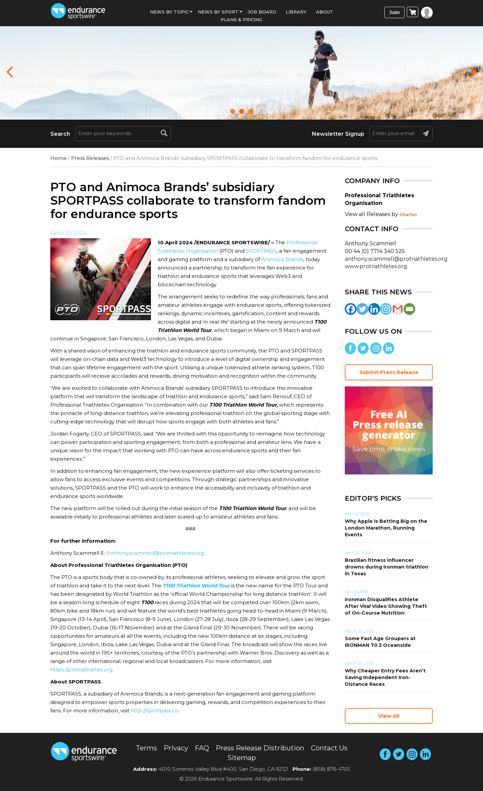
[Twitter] (362, 309)
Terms (146, 748)
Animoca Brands (282, 259)
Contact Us (329, 748)
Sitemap (241, 758)
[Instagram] (386, 309)
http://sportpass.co (154, 710)
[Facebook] (351, 309)
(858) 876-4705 (331, 769)
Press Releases (90, 158)
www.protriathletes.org (376, 266)
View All (388, 716)
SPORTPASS (261, 251)
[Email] (409, 309)
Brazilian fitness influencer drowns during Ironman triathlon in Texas (386, 567)
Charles (408, 214)
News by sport (218, 11)
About (324, 11)
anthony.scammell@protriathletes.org (396, 259)
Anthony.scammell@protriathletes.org (155, 553)
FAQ (202, 748)
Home (58, 158)
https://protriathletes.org (81, 669)
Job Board (262, 11)
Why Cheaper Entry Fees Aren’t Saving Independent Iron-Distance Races (385, 677)
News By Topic (169, 11)
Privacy (176, 748)
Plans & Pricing (241, 19)
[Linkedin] (374, 309)
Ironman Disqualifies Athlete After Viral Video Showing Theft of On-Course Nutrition (386, 606)
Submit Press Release (388, 372)
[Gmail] (398, 309)
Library (296, 11)
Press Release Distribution (260, 748)
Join (394, 12)
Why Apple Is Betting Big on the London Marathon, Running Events (386, 528)
